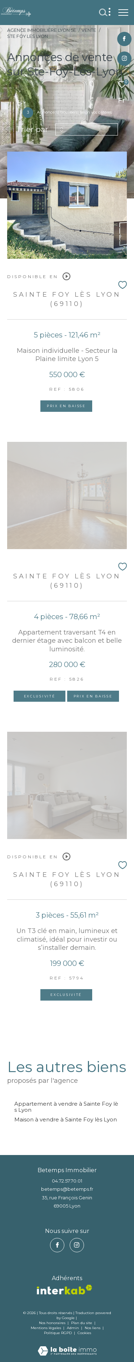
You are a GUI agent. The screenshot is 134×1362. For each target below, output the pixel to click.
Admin (73, 1328)
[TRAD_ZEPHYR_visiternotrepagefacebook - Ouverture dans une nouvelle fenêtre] (124, 39)
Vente (88, 30)
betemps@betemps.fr (67, 1189)
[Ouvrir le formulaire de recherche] (103, 12)
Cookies (84, 1333)
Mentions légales (46, 1328)
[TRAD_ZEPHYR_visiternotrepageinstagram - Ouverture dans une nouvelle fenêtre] (124, 58)
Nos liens (93, 1328)
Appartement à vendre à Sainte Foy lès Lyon (66, 1106)
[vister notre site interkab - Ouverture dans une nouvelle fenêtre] (64, 1289)
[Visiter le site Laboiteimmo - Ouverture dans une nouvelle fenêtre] (67, 1346)
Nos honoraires (52, 1323)
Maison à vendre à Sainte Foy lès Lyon (65, 1119)
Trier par (32, 129)
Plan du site (82, 1323)
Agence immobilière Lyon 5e (41, 30)
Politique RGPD (58, 1333)
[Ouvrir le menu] (123, 12)
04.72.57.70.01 (67, 1181)
